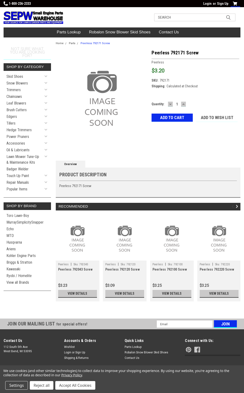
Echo (10, 229)
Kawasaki (13, 269)
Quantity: (158, 104)
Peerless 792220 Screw (217, 269)
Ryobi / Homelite (19, 275)
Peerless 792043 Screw (75, 269)
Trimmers (13, 90)
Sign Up (222, 3)
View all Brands (17, 282)
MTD (10, 235)
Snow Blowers (17, 83)
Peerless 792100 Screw (169, 269)
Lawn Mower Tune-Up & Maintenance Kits (22, 159)
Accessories (15, 143)
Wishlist (69, 347)
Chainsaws (14, 96)
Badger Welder (17, 169)
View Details (77, 293)
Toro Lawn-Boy (17, 215)
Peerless (63, 264)
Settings (16, 385)
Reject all (42, 385)
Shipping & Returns (76, 358)
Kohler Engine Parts (21, 255)
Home (60, 43)
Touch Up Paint (17, 175)
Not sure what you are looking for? (27, 52)
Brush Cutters (16, 110)
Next (237, 206)
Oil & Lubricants (18, 150)
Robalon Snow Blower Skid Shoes (120, 32)
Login (207, 3)
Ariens (11, 249)
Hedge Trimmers (19, 130)
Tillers (10, 123)
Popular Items (16, 189)
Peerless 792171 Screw (95, 43)
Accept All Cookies (75, 385)
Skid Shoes (14, 76)
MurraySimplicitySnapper (25, 222)
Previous (233, 206)
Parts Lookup (69, 32)
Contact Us (169, 32)
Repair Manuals (17, 182)
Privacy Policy (71, 375)
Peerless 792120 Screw (122, 269)
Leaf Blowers (16, 103)
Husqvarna (14, 242)
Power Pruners (17, 136)
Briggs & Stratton (19, 262)
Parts (72, 43)
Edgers (11, 116)
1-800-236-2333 (17, 3)
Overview (70, 164)
